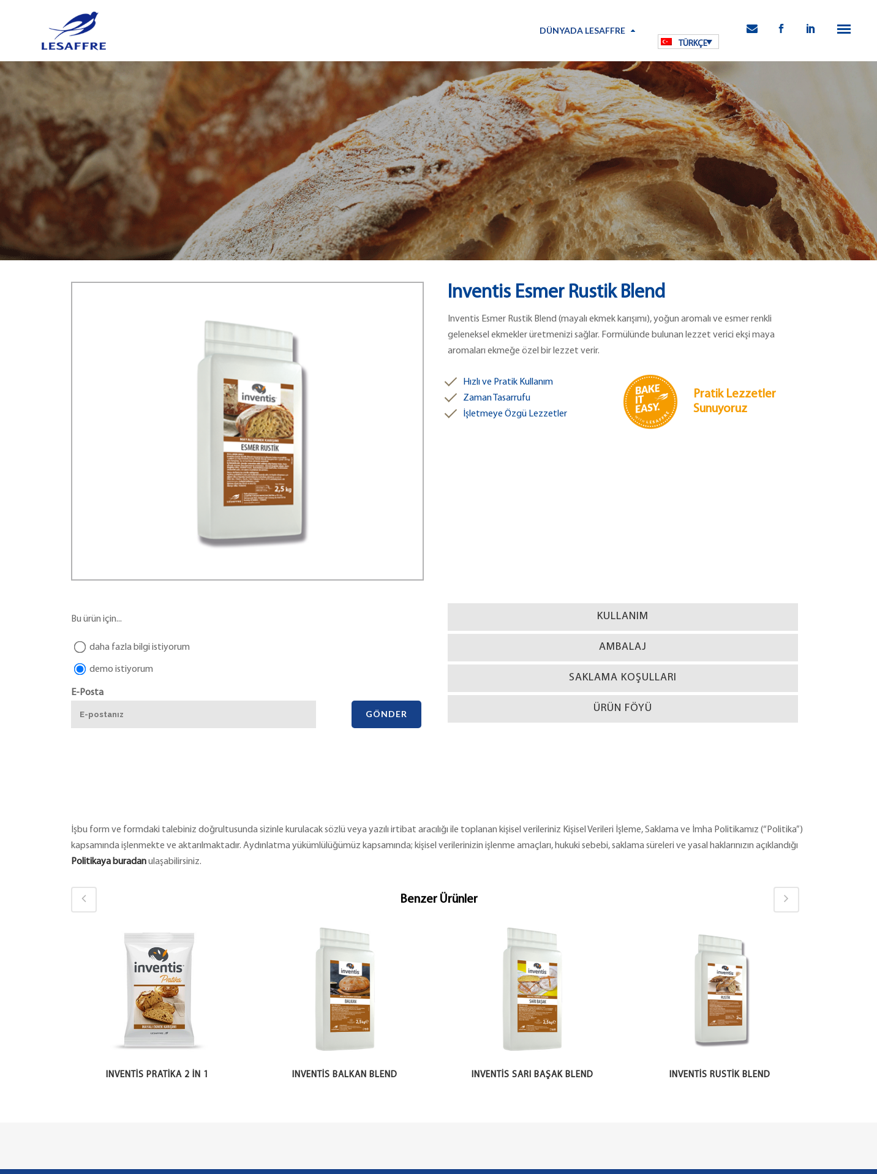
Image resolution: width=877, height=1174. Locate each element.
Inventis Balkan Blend (344, 1075)
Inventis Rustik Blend (719, 1075)
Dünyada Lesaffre (582, 30)
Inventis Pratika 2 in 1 (157, 1075)
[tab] (623, 617)
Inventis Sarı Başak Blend (532, 1075)
